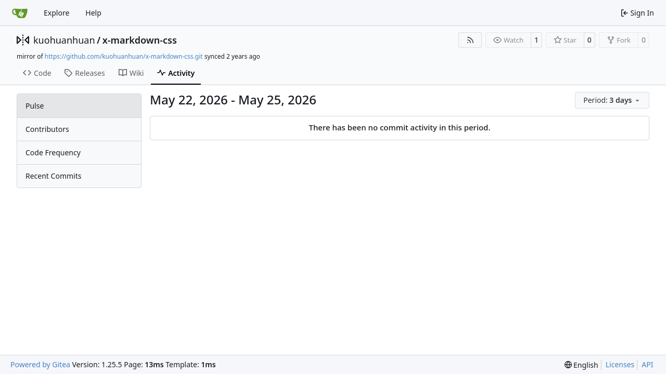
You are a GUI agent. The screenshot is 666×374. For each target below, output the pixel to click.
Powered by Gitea (40, 364)
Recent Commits (53, 176)
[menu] (612, 100)
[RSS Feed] (470, 40)
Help (93, 13)
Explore (56, 13)
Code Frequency (53, 152)
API (647, 364)
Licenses (620, 364)
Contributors (47, 129)
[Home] (19, 13)
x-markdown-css (140, 40)
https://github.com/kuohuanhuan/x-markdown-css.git (124, 56)
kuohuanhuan (64, 40)
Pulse (34, 106)
